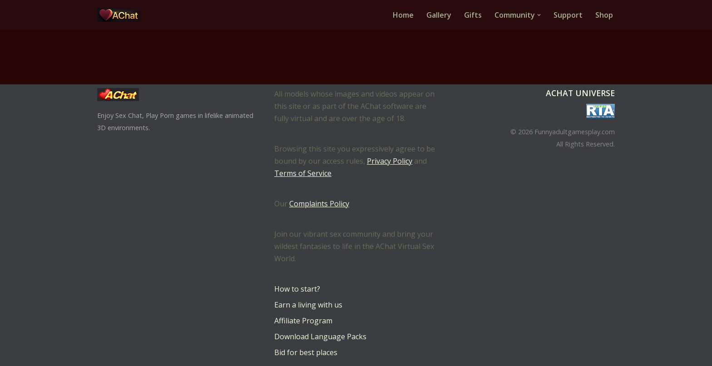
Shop (604, 15)
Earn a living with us (308, 305)
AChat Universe (580, 93)
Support (568, 15)
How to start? (297, 289)
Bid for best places (305, 352)
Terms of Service (302, 173)
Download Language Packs (320, 337)
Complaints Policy (319, 204)
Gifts (473, 15)
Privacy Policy (389, 161)
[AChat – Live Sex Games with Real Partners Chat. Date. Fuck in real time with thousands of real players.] (121, 15)
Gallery (438, 15)
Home (403, 15)
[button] (539, 15)
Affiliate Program (303, 321)
